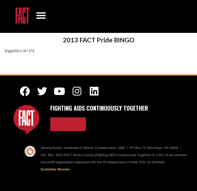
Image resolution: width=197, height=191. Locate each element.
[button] (41, 15)
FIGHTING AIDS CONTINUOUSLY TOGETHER (99, 108)
